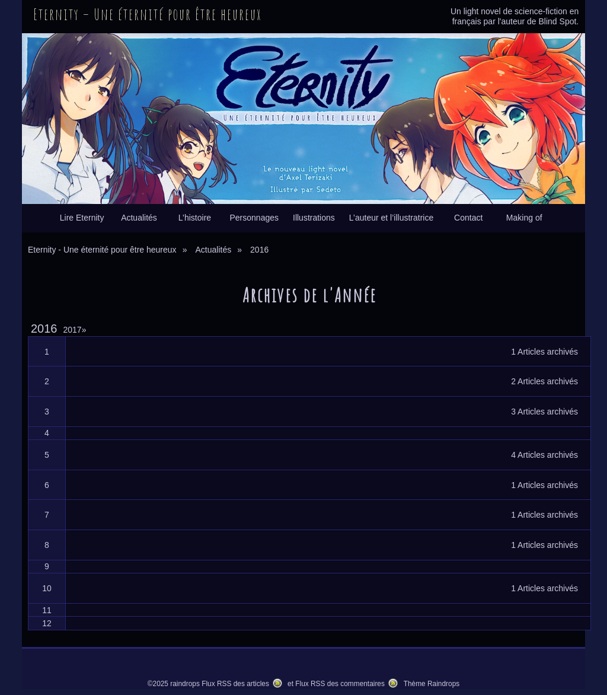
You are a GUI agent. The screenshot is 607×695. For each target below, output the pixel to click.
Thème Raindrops (432, 684)
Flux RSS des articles (235, 684)
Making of (524, 217)
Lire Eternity (82, 217)
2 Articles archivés (544, 381)
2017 (75, 329)
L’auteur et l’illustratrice (391, 217)
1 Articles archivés (544, 351)
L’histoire (194, 217)
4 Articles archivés (544, 455)
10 (47, 588)
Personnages (254, 217)
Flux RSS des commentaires (340, 684)
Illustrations (314, 217)
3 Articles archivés (544, 411)
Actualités (139, 217)
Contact (468, 217)
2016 (44, 328)
